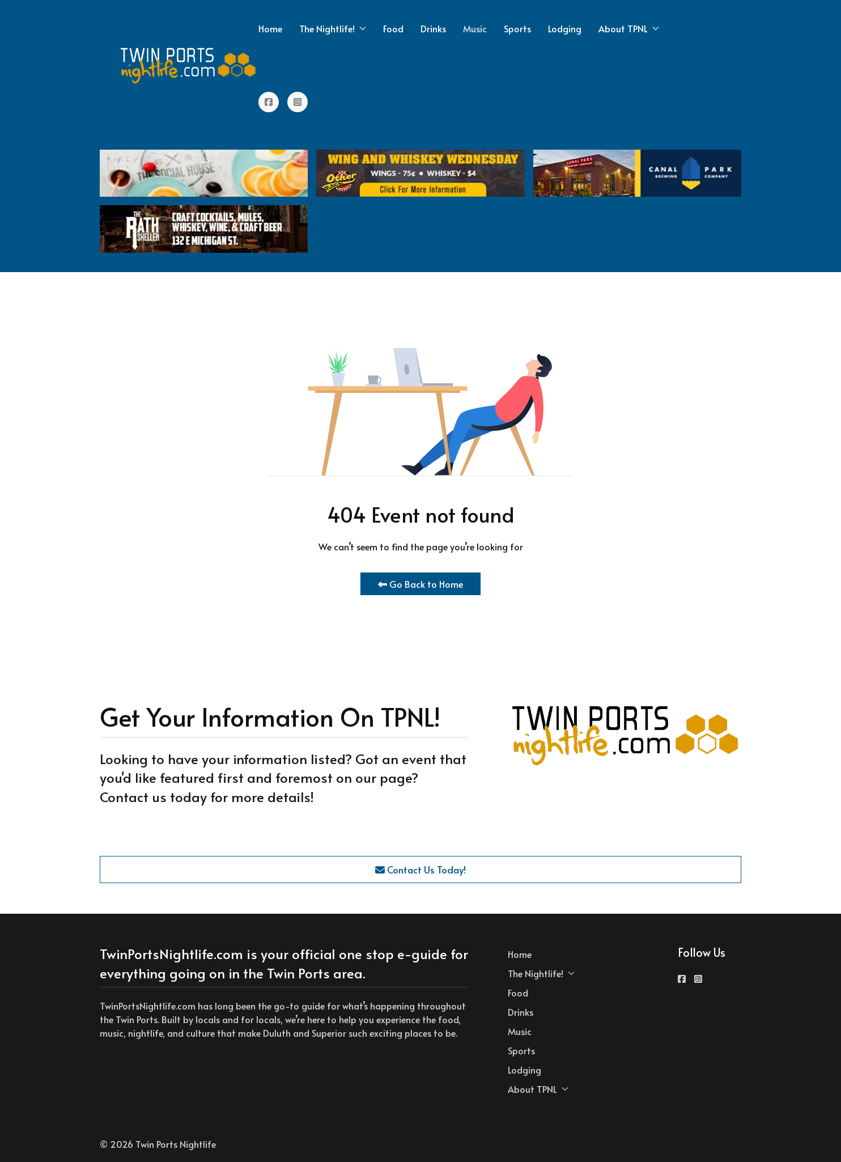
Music (475, 28)
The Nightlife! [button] (332, 28)
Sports (517, 28)
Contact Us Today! (420, 869)
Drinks (433, 28)
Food (393, 28)
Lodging (564, 28)
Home (270, 28)
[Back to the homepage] (188, 65)
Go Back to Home (420, 584)
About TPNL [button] (628, 28)
